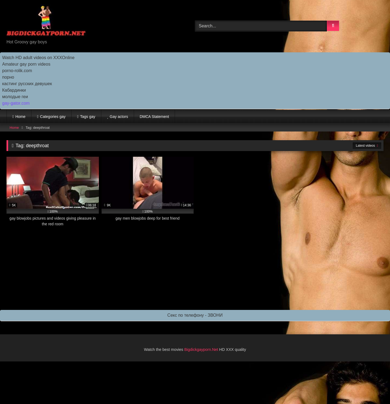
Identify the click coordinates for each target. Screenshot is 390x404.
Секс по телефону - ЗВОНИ (195, 315)
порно (8, 77)
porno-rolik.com (17, 70)
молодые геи (15, 96)
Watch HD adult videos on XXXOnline (38, 57)
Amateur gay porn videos (26, 64)
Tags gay (87, 116)
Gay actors (119, 116)
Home (20, 116)
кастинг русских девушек (27, 83)
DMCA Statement (154, 116)
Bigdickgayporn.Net (201, 349)
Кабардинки (14, 90)
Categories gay (53, 116)
